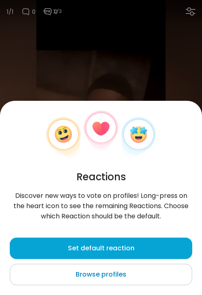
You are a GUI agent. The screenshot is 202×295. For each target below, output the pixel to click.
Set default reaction (101, 248)
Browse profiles (101, 274)
